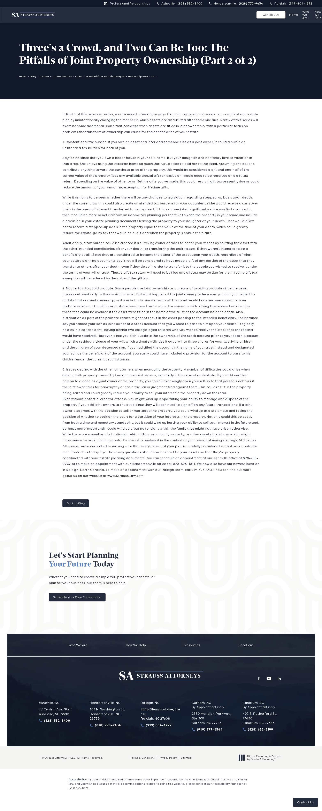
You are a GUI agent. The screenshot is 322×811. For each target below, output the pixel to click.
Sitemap (186, 766)
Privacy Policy (168, 766)
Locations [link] (256, 15)
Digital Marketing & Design (260, 766)
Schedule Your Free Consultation (175, 606)
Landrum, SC (253, 711)
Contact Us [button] (305, 802)
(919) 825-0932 (79, 796)
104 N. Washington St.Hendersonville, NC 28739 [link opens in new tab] (107, 722)
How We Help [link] (201, 15)
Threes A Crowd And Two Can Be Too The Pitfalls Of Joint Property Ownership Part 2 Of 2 (99, 76)
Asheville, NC (49, 711)
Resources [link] (230, 15)
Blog (34, 76)
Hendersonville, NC (105, 711)
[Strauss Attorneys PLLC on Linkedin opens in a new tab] (280, 687)
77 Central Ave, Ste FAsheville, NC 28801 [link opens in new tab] (55, 720)
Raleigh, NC (150, 711)
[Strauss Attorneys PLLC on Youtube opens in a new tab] (273, 687)
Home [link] (145, 15)
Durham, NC (201, 711)
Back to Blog (76, 504)
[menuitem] (145, 15)
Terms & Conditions (142, 766)
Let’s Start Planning (180, 565)
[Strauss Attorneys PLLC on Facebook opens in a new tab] (265, 687)
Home (23, 76)
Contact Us (289, 15)
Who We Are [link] (169, 15)
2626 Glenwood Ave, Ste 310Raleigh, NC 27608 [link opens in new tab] (160, 722)
